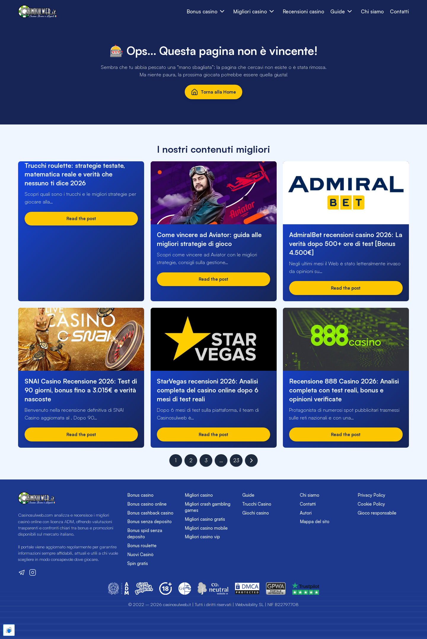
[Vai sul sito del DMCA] (247, 588)
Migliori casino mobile (206, 528)
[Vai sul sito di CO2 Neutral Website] (212, 588)
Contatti (399, 11)
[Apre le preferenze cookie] (9, 630)
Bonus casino (140, 495)
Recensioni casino (303, 11)
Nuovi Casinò (140, 554)
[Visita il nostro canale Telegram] (21, 572)
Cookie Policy (371, 504)
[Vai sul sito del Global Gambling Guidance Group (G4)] (184, 588)
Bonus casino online (147, 504)
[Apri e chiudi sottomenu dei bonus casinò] (222, 11)
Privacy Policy (371, 495)
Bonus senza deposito (149, 521)
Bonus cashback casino (150, 513)
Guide (248, 495)
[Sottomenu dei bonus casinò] (272, 11)
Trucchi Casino (256, 504)
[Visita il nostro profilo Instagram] (32, 572)
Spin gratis (137, 563)
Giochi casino (255, 513)
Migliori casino (199, 495)
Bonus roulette (142, 545)
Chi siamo (372, 11)
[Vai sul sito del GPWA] (276, 588)
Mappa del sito (314, 521)
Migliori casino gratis (205, 519)
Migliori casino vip (202, 536)
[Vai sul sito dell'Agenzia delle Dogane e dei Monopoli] (118, 588)
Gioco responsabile (377, 513)
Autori (306, 513)
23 (236, 460)
